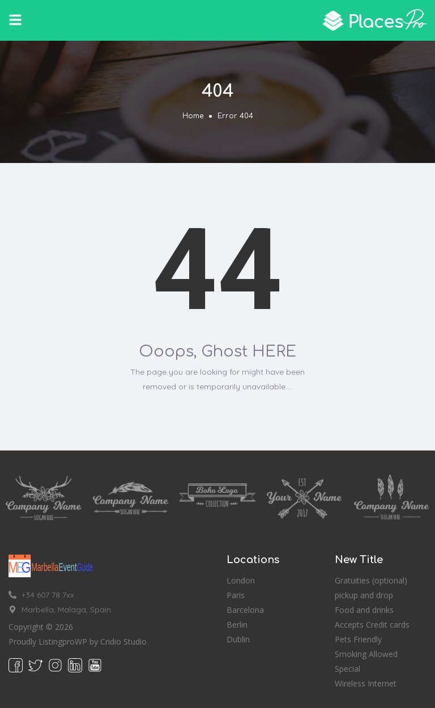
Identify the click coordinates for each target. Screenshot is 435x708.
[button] (15, 20)
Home (192, 116)
